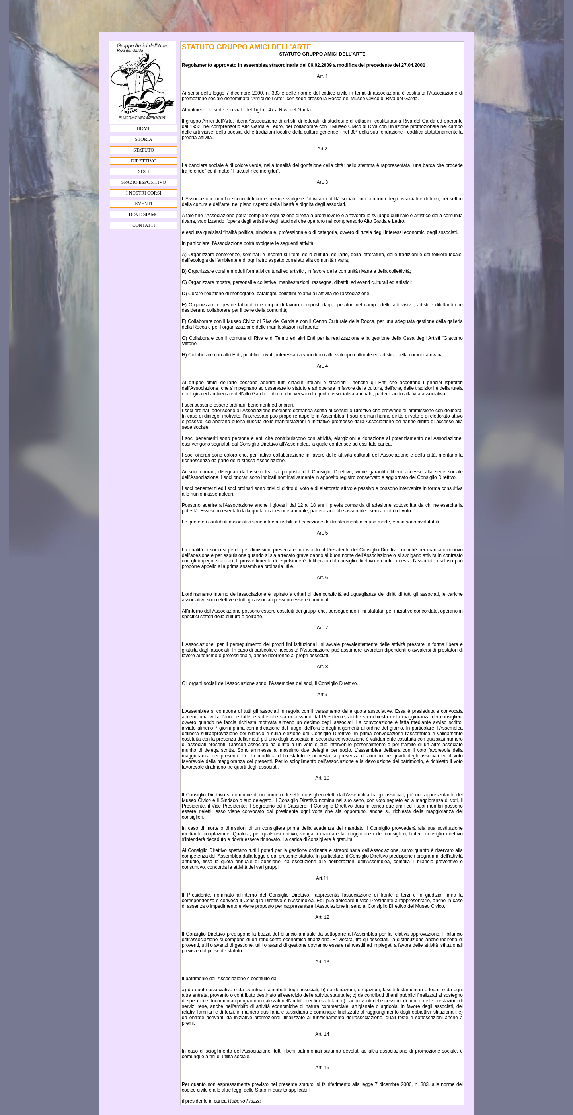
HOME (143, 128)
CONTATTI (143, 225)
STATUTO (143, 150)
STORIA (143, 139)
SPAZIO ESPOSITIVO (143, 182)
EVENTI (143, 203)
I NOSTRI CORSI (144, 193)
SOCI (143, 171)
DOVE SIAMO (144, 214)
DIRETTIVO (143, 160)
